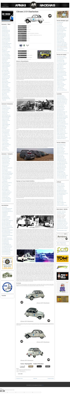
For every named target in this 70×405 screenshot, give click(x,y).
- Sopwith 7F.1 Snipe (4, 94)
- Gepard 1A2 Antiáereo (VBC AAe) (61, 64)
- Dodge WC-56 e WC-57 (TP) (60, 152)
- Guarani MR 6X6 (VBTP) (60, 22)
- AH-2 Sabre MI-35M (4, 207)
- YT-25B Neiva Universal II (5, 140)
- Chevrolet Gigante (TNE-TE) (60, 95)
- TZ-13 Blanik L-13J (4, 147)
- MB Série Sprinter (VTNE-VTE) (61, 168)
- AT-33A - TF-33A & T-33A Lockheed (6, 47)
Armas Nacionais (1, 2)
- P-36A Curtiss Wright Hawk (5, 78)
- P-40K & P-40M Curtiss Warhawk (6, 82)
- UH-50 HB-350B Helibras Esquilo (6, 251)
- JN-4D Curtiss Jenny (4, 127)
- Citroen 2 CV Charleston (60, 147)
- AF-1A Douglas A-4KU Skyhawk (6, 38)
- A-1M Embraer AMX (4, 27)
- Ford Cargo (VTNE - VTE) (60, 110)
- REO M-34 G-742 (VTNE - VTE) (61, 129)
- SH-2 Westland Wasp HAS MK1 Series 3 (7, 232)
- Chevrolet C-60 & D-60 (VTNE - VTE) (61, 98)
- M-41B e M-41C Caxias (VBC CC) (61, 80)
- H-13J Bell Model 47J (4, 215)
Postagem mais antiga (51, 378)
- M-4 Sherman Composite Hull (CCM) (61, 75)
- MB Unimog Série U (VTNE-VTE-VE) (61, 126)
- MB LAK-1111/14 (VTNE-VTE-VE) (61, 122)
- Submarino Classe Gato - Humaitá (61, 225)
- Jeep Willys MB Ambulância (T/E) (61, 160)
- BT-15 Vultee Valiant (4, 113)
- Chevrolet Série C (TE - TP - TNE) (61, 145)
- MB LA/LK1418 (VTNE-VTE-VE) (61, 125)
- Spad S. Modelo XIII (4, 93)
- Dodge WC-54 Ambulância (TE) (61, 151)
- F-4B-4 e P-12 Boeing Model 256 (6, 55)
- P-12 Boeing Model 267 (5, 74)
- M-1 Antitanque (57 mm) (62, 188)
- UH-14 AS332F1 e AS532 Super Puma (7, 247)
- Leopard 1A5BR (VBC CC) (60, 67)
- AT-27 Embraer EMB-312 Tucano (6, 46)
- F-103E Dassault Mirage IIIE (5, 63)
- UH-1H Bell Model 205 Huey (5, 243)
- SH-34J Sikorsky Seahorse (5, 240)
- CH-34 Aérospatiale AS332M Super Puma (7, 211)
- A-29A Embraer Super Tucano (6, 34)
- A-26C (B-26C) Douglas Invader (6, 31)
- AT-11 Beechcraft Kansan (5, 109)
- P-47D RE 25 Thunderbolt (5, 86)
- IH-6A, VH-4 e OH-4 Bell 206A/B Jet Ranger (7, 227)
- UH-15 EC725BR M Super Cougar (6, 248)
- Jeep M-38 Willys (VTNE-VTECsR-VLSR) (62, 163)
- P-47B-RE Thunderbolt (5, 85)
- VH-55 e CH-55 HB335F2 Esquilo (6, 254)
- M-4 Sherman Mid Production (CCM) (61, 72)
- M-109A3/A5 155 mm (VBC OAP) (61, 84)
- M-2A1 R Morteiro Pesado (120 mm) (61, 190)
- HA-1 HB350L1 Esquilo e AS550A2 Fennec (7, 220)
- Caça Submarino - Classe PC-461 (61, 212)
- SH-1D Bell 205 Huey (4, 236)
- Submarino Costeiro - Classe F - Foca (62, 224)
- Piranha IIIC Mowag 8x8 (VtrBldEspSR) (62, 50)
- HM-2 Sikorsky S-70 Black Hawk (6, 223)
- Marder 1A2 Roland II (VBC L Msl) (61, 68)
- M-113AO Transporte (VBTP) (60, 41)
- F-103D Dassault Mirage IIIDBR (6, 124)
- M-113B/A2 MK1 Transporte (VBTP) (61, 42)
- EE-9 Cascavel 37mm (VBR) (60, 60)
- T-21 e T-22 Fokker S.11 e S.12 (6, 135)
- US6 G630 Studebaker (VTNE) (61, 134)
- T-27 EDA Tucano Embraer (5, 143)
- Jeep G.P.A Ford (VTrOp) (60, 155)
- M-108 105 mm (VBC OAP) (60, 83)
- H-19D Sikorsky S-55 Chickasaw (6, 216)
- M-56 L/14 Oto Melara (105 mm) (61, 194)
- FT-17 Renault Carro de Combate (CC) (62, 63)
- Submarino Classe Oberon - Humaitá (62, 230)
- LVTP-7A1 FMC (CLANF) (60, 26)
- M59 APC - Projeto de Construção (61, 242)
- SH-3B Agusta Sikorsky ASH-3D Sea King (7, 235)
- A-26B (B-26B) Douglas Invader (6, 30)
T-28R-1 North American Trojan (6, 98)
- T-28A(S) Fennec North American (6, 144)
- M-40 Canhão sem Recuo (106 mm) (61, 191)
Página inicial (35, 378)
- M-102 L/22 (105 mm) (60, 197)
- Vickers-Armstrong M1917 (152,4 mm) (62, 205)
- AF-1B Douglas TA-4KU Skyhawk (6, 108)
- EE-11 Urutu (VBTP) (59, 25)
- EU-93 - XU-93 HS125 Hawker (5, 54)
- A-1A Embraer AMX (4, 26)
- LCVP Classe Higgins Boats (60, 213)
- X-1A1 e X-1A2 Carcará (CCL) (60, 88)
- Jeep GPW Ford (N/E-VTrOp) (60, 156)
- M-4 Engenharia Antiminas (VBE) (61, 34)
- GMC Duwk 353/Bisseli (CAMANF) (61, 118)
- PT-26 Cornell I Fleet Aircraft (5, 131)
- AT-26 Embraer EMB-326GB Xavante (6, 43)
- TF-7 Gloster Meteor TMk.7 (5, 132)
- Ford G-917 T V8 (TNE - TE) (60, 105)
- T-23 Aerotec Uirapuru (5, 136)
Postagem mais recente (19, 378)
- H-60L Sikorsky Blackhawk (5, 219)
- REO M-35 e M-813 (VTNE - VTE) (61, 130)
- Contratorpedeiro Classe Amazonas (61, 221)
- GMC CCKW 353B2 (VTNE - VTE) (61, 114)
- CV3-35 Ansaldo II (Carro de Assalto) (62, 57)
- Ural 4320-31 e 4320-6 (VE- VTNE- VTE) (62, 137)
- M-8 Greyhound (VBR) (60, 76)
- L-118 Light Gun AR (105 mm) (61, 186)
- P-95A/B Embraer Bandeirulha (6, 89)
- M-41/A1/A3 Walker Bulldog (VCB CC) (62, 79)
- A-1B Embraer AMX (4, 105)
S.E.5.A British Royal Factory (5, 97)
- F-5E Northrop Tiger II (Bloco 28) (6, 58)
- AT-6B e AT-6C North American (6, 39)
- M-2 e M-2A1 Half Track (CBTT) (61, 29)
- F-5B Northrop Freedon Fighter (6, 120)
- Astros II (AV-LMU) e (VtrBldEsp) (61, 56)
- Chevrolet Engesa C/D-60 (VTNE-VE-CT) (62, 99)
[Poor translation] (3, 391)
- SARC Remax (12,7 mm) (60, 201)
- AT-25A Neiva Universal (5, 42)
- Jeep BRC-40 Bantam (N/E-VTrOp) (61, 159)
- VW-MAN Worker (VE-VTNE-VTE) (61, 138)
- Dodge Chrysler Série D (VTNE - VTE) (62, 102)
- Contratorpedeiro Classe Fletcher (61, 220)
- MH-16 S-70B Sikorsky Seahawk (6, 231)
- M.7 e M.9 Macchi (4, 128)
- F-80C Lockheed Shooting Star (6, 62)
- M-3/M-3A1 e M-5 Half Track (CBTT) (61, 30)
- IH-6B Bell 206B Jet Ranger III (5, 228)
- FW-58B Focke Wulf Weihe (5, 119)
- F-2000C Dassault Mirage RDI (6, 66)
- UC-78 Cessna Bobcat (5, 148)
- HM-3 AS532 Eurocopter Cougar (6, 224)
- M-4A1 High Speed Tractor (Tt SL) (61, 33)
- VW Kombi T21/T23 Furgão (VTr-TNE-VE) (62, 175)
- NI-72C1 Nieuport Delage (5, 70)
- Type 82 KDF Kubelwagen (60, 171)
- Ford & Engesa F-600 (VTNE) (61, 109)
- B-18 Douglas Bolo (4, 50)
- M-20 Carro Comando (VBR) (60, 37)
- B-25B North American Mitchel (6, 51)
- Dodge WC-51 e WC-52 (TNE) (61, 148)
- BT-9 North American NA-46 (5, 112)
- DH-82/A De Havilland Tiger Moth (6, 116)
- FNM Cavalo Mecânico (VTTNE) (61, 113)
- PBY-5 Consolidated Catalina (5, 71)
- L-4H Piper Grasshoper (5, 67)
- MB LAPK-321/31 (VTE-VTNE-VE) (61, 121)
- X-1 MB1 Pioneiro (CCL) (60, 87)
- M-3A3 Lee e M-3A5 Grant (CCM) (61, 71)
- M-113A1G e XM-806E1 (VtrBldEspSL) (62, 45)
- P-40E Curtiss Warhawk (5, 81)
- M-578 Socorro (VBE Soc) (60, 49)
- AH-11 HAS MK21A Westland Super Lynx (7, 239)
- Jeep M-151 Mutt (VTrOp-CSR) (61, 164)
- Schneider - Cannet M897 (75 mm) (61, 202)
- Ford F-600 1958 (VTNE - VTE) (61, 106)
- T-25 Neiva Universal (4, 139)
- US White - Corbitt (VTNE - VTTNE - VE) (62, 133)
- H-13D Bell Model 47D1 (5, 212)
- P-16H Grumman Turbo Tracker (6, 77)
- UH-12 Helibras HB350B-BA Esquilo (6, 244)
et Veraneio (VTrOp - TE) (61, 144)
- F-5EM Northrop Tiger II (5, 59)
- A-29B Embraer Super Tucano (6, 35)
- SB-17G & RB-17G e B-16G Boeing (6, 90)
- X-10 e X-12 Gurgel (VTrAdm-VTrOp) (61, 176)
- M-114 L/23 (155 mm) (60, 198)
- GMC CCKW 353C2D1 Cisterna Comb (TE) (62, 117)
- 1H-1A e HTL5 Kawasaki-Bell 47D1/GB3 (7, 208)
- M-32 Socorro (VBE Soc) (60, 38)
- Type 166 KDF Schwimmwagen (61, 172)
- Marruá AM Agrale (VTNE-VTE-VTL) (61, 167)
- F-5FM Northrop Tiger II (5, 123)
